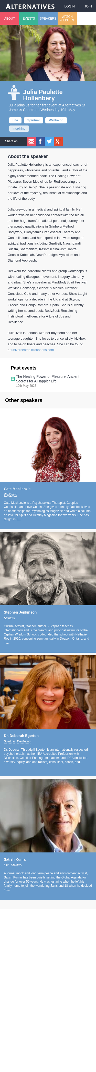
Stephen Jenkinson (20, 612)
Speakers (48, 18)
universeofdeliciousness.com (32, 350)
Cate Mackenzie (17, 489)
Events (29, 18)
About (9, 18)
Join (88, 6)
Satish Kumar (15, 859)
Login (69, 6)
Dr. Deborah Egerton (21, 736)
